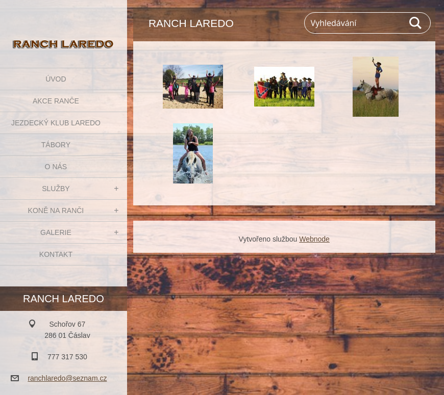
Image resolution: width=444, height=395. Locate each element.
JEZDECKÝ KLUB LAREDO (56, 123)
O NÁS (56, 167)
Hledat (416, 23)
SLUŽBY (55, 189)
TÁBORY (55, 145)
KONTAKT (55, 254)
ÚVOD (55, 79)
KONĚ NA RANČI (56, 210)
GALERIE (55, 232)
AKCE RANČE (56, 101)
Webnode (314, 239)
